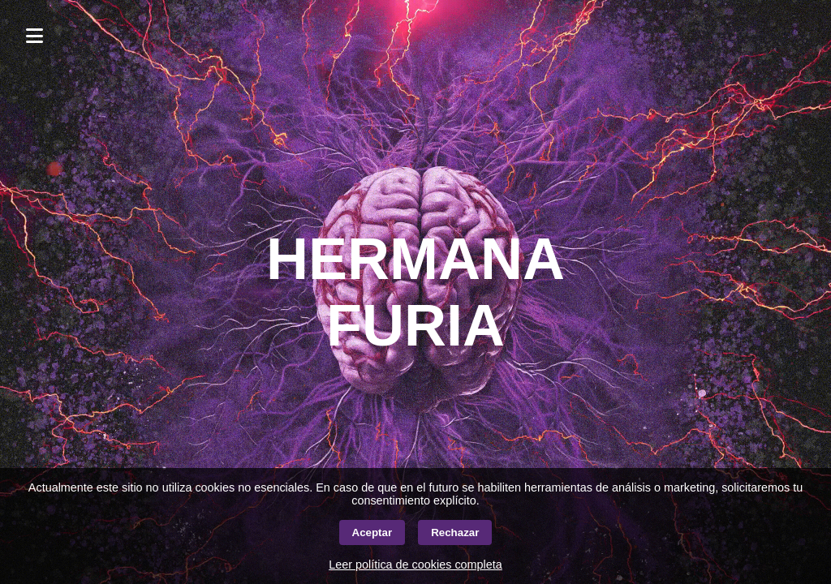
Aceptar (372, 532)
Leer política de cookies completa (415, 564)
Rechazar (455, 532)
